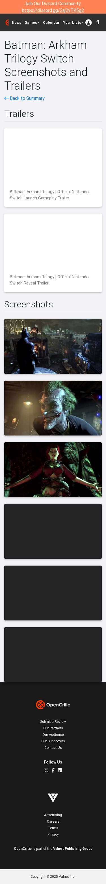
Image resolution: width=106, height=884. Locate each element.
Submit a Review (53, 721)
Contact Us (53, 747)
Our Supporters (53, 741)
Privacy (53, 834)
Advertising (53, 815)
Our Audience (53, 734)
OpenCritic (23, 848)
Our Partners (53, 728)
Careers (53, 821)
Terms (53, 828)
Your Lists (72, 22)
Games (31, 22)
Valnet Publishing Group (72, 848)
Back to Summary (24, 98)
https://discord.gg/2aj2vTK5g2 (53, 10)
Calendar (51, 22)
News (16, 22)
